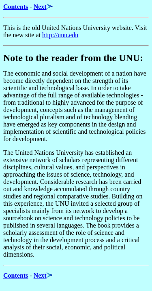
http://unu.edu (60, 35)
